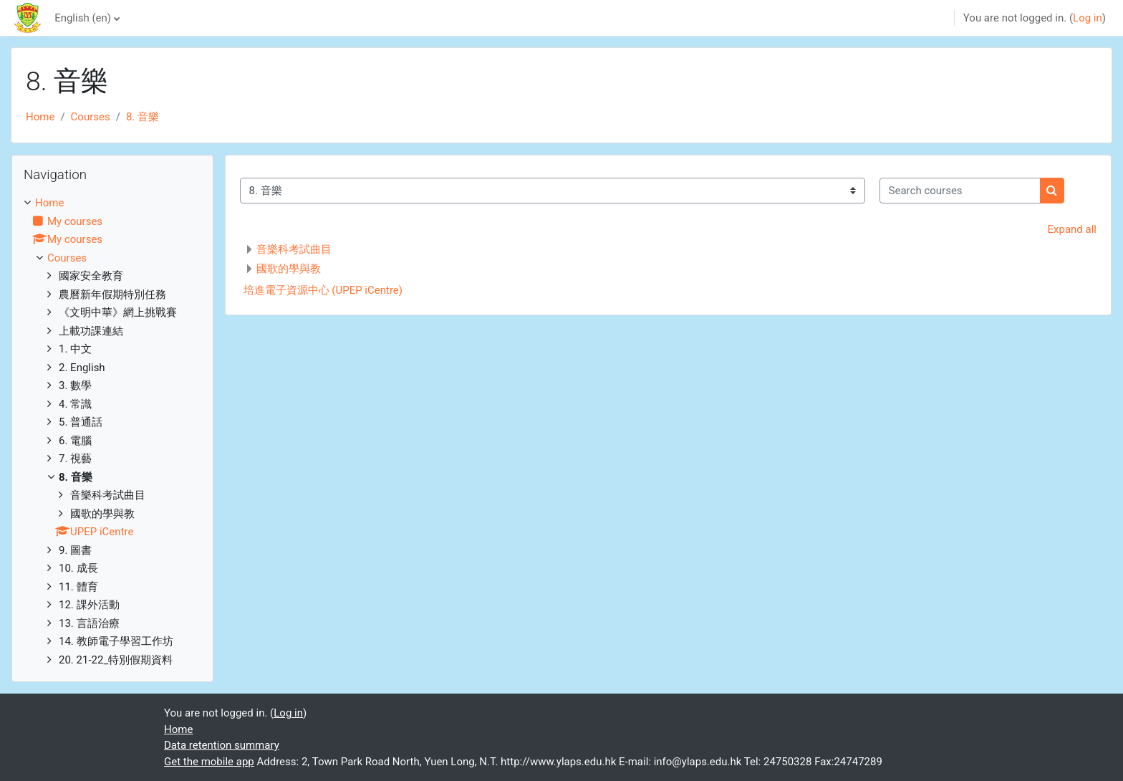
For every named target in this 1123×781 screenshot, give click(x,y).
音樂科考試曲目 (294, 249)
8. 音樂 (142, 116)
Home (40, 116)
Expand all (1072, 229)
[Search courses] (960, 191)
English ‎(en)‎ (82, 17)
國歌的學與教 (288, 268)
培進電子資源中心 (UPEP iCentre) (323, 290)
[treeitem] (112, 431)
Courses (90, 116)
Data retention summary (221, 745)
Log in (1087, 17)
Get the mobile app (209, 761)
